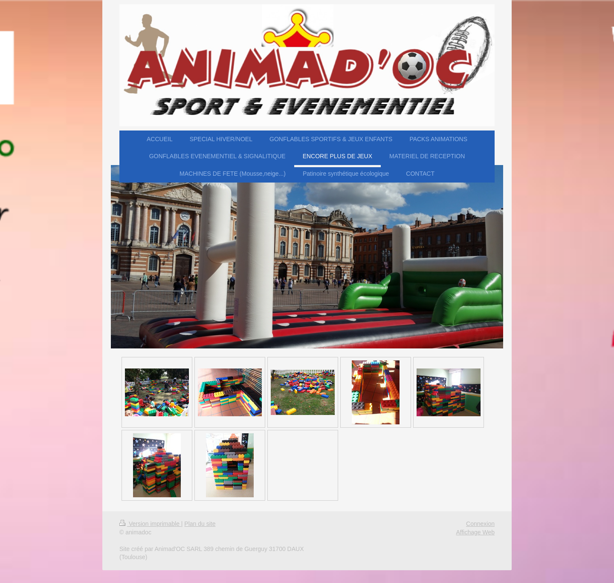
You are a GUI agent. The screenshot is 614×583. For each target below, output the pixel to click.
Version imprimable (150, 523)
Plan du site (199, 523)
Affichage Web (475, 532)
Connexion (480, 523)
